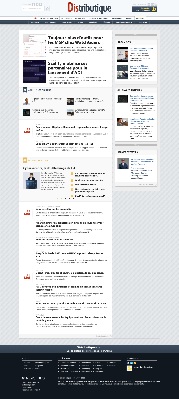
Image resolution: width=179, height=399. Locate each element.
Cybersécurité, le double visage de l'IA (49, 168)
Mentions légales (42, 363)
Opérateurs (66, 18)
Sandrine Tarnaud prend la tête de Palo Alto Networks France (71, 303)
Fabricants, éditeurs (49, 18)
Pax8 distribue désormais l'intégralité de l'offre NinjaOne (44, 111)
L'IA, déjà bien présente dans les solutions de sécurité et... (90, 174)
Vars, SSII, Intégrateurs (99, 18)
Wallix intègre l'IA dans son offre (54, 239)
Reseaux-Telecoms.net (31, 390)
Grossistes (80, 18)
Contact (27, 363)
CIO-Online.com (28, 387)
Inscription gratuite (143, 9)
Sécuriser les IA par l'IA (85, 185)
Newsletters (143, 367)
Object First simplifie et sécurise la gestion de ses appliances (70, 272)
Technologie (50, 22)
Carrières (93, 22)
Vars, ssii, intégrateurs (69, 371)
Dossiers (140, 18)
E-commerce (67, 22)
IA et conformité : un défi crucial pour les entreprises (90, 190)
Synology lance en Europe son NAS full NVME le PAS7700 (90, 111)
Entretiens (142, 22)
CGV (26, 366)
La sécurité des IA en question (89, 180)
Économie (35, 22)
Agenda (129, 18)
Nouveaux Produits (124, 22)
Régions (106, 22)
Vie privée (39, 366)
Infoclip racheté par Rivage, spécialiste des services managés (89, 100)
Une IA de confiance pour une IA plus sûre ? (90, 197)
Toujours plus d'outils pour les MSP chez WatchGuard (75, 40)
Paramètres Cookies (32, 368)
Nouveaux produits (68, 366)
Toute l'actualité (102, 336)
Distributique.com (29, 385)
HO (35, 18)
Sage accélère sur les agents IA (53, 209)
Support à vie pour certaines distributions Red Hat (64, 143)
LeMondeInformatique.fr (31, 382)
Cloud (80, 22)
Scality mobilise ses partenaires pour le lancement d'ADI (67, 68)
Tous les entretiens (146, 184)
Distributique (89, 8)
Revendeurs (117, 18)
